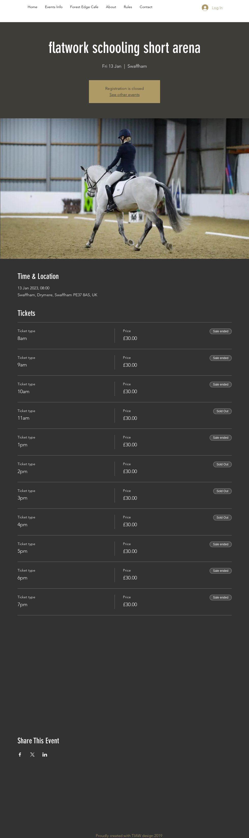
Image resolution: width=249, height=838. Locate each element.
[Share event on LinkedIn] (44, 754)
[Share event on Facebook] (20, 754)
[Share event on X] (32, 754)
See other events (125, 94)
